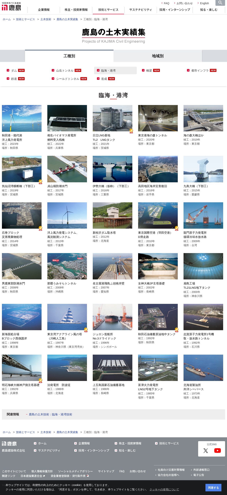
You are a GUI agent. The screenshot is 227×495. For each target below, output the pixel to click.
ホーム (7, 19)
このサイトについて (14, 471)
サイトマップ (106, 471)
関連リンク (8, 476)
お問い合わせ (185, 3)
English (204, 3)
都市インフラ (200, 70)
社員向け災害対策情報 (171, 469)
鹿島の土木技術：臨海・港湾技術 (50, 414)
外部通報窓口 (201, 469)
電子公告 (198, 475)
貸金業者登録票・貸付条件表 (68, 476)
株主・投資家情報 (76, 10)
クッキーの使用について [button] (164, 489)
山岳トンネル (64, 70)
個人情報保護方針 (42, 471)
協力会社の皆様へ (168, 475)
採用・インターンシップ (174, 10)
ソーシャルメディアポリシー (75, 471)
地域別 (158, 56)
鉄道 (14, 78)
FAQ (166, 3)
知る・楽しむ (209, 10)
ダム (14, 70)
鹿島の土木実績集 (67, 19)
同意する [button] (213, 487)
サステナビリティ (140, 10)
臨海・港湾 (108, 70)
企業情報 (44, 10)
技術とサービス (108, 10)
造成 (104, 78)
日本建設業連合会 (33, 476)
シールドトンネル (67, 78)
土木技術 (45, 19)
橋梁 (149, 70)
